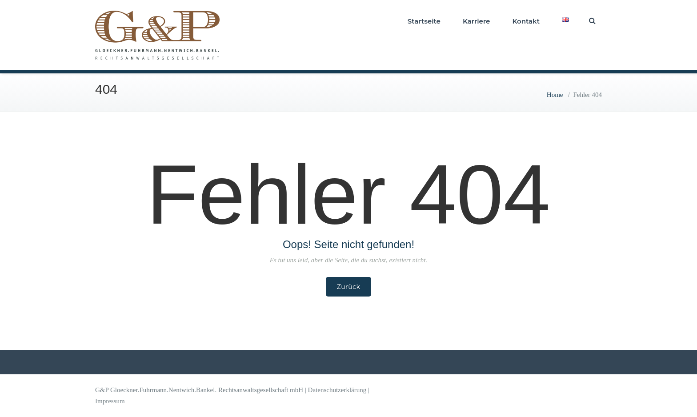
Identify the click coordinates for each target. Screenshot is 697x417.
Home (555, 94)
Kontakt (526, 21)
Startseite (424, 21)
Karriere (476, 21)
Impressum (110, 401)
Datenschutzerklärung (337, 389)
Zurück (349, 287)
